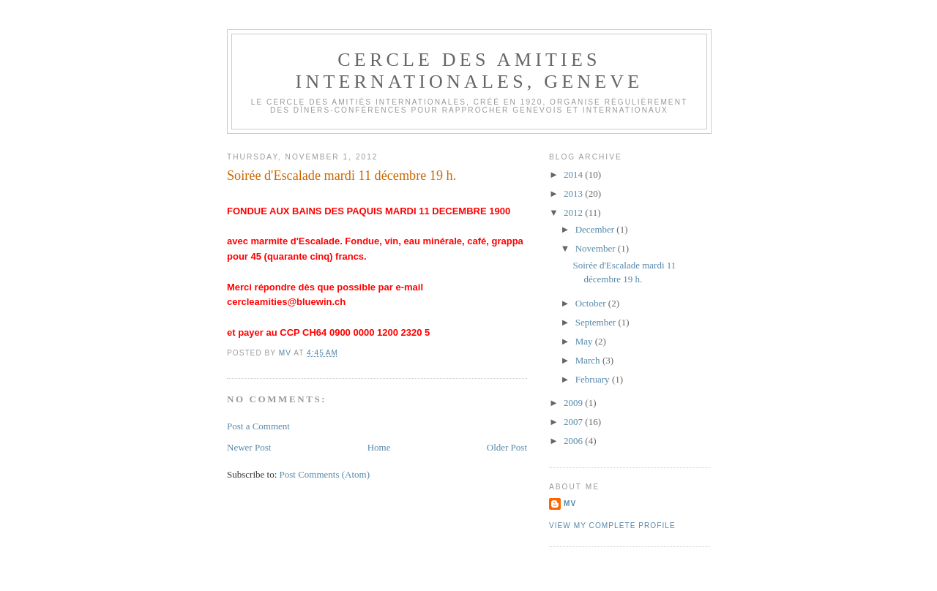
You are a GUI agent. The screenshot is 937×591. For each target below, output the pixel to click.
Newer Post (249, 447)
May (585, 341)
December (596, 229)
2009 (574, 402)
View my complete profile (612, 526)
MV (570, 504)
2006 (574, 440)
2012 (574, 212)
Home (379, 447)
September (597, 322)
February (593, 379)
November (596, 248)
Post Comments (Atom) (325, 474)
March (588, 360)
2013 (574, 193)
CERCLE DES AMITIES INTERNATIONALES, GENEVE (469, 70)
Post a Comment (258, 426)
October (591, 303)
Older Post (507, 447)
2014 (574, 174)
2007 (574, 421)
